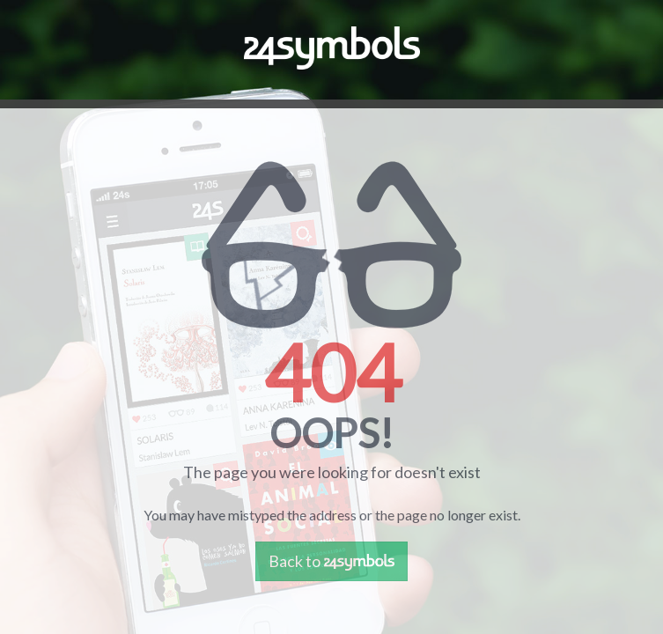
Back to (331, 561)
